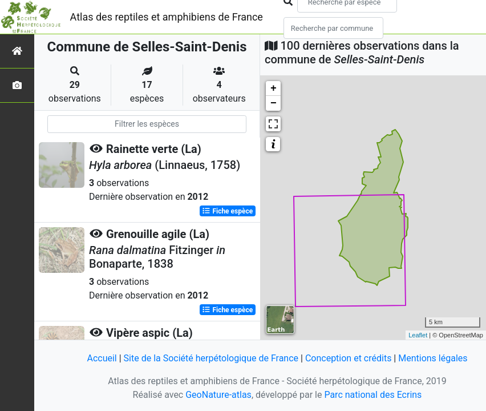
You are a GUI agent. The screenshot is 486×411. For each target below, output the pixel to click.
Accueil (101, 358)
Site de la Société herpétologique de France (211, 358)
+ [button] (273, 88)
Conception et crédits (348, 358)
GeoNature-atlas (218, 394)
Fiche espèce (227, 211)
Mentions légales (432, 358)
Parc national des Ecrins (373, 394)
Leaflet (417, 335)
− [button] (273, 103)
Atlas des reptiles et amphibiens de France (166, 17)
